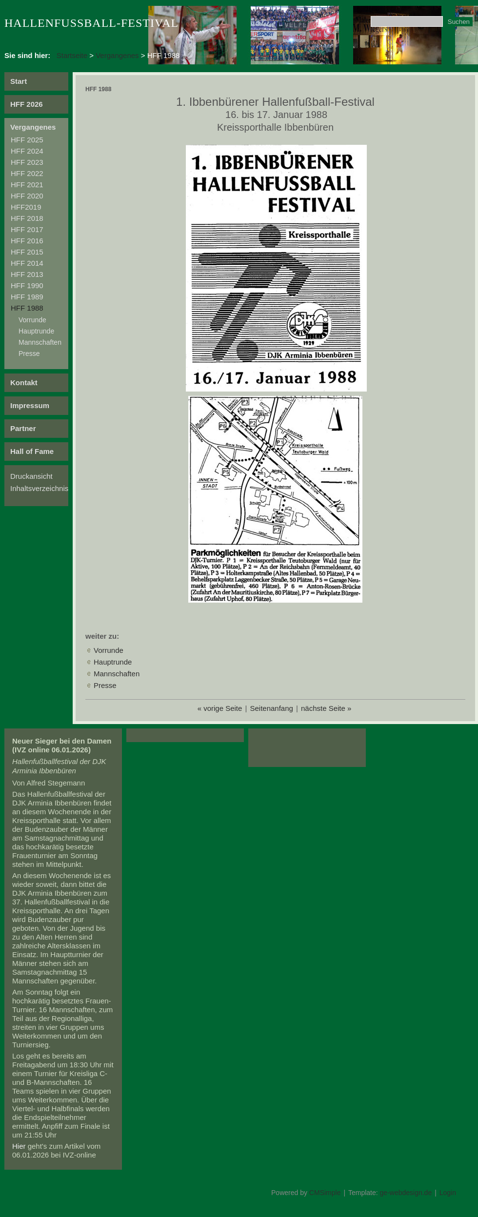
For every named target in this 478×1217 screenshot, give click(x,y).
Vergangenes (117, 55)
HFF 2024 (27, 151)
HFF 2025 (27, 140)
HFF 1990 (27, 285)
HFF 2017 (27, 229)
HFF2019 (26, 207)
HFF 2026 (26, 104)
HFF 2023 (27, 162)
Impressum (29, 405)
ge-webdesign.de (406, 1193)
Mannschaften (40, 342)
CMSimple (325, 1193)
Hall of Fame (32, 451)
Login (447, 1193)
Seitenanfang (271, 708)
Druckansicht (31, 476)
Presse (29, 353)
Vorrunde (32, 320)
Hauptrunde (36, 331)
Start (18, 81)
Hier (19, 1146)
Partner (23, 428)
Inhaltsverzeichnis (39, 488)
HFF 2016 (27, 240)
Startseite (72, 55)
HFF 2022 (27, 173)
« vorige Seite (220, 708)
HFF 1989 (27, 297)
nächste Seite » (326, 708)
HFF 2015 (27, 252)
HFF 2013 (27, 274)
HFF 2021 (27, 184)
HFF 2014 (27, 263)
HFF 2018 (27, 218)
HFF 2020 (27, 196)
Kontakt (24, 382)
